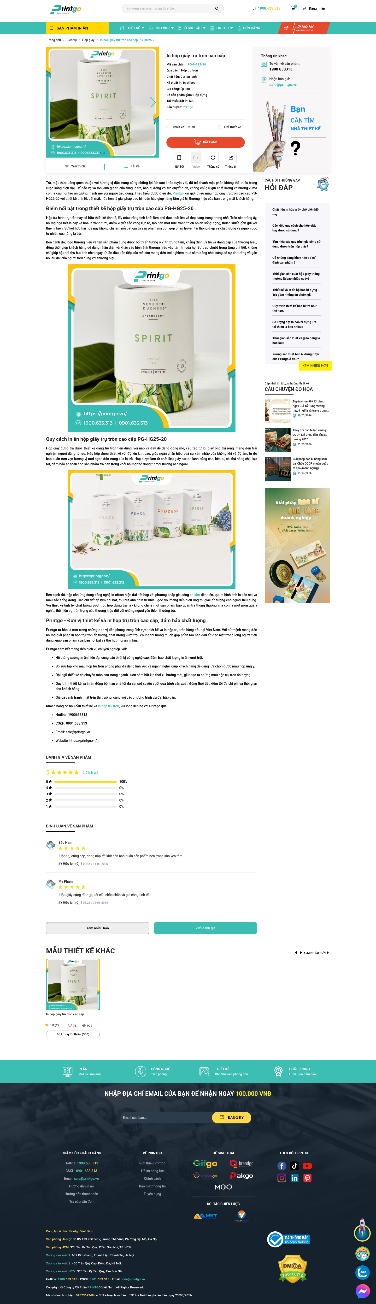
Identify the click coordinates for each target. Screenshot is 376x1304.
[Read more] (310, 126)
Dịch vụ (71, 40)
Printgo (178, 193)
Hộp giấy (88, 40)
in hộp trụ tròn (108, 706)
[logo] (66, 9)
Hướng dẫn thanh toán (81, 1194)
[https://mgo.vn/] (223, 1187)
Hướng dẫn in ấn (81, 1186)
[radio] (60, 848)
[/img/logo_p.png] (241, 1175)
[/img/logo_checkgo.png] (205, 1175)
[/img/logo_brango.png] (241, 1164)
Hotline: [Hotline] (81, 1163)
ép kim (195, 595)
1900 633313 (280, 69)
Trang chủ (54, 40)
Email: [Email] (81, 1178)
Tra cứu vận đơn (81, 1202)
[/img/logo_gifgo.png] (205, 1164)
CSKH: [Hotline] (81, 1171)
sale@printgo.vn (283, 84)
